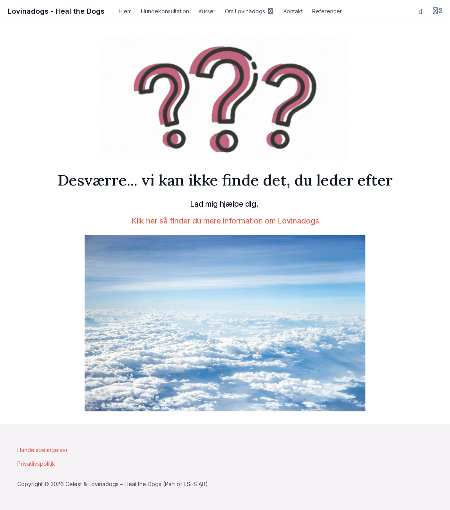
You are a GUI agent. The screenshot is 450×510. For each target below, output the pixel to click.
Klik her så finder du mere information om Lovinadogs (225, 220)
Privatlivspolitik (36, 463)
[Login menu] (437, 11)
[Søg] (421, 11)
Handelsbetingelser (42, 450)
